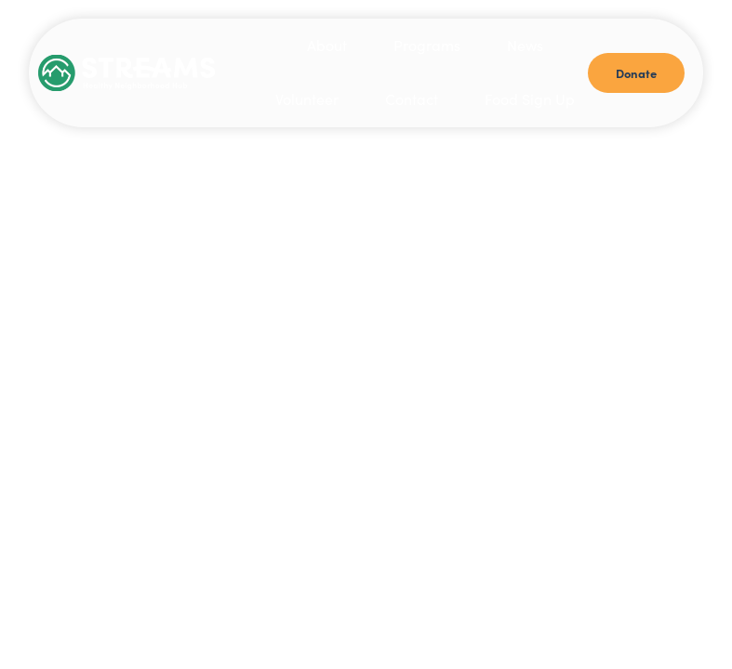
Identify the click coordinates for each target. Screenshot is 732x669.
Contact (411, 99)
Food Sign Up (530, 99)
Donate (636, 72)
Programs (426, 45)
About (327, 45)
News (525, 45)
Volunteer (307, 99)
